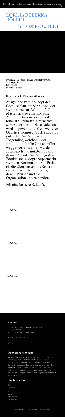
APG (9, 385)
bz (9, 390)
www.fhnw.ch (20, 410)
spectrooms (12, 397)
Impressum (32, 410)
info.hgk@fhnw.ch (21, 337)
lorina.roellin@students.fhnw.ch (26, 96)
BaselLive (11, 387)
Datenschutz (45, 410)
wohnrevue (12, 399)
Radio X (11, 394)
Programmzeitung (15, 392)
